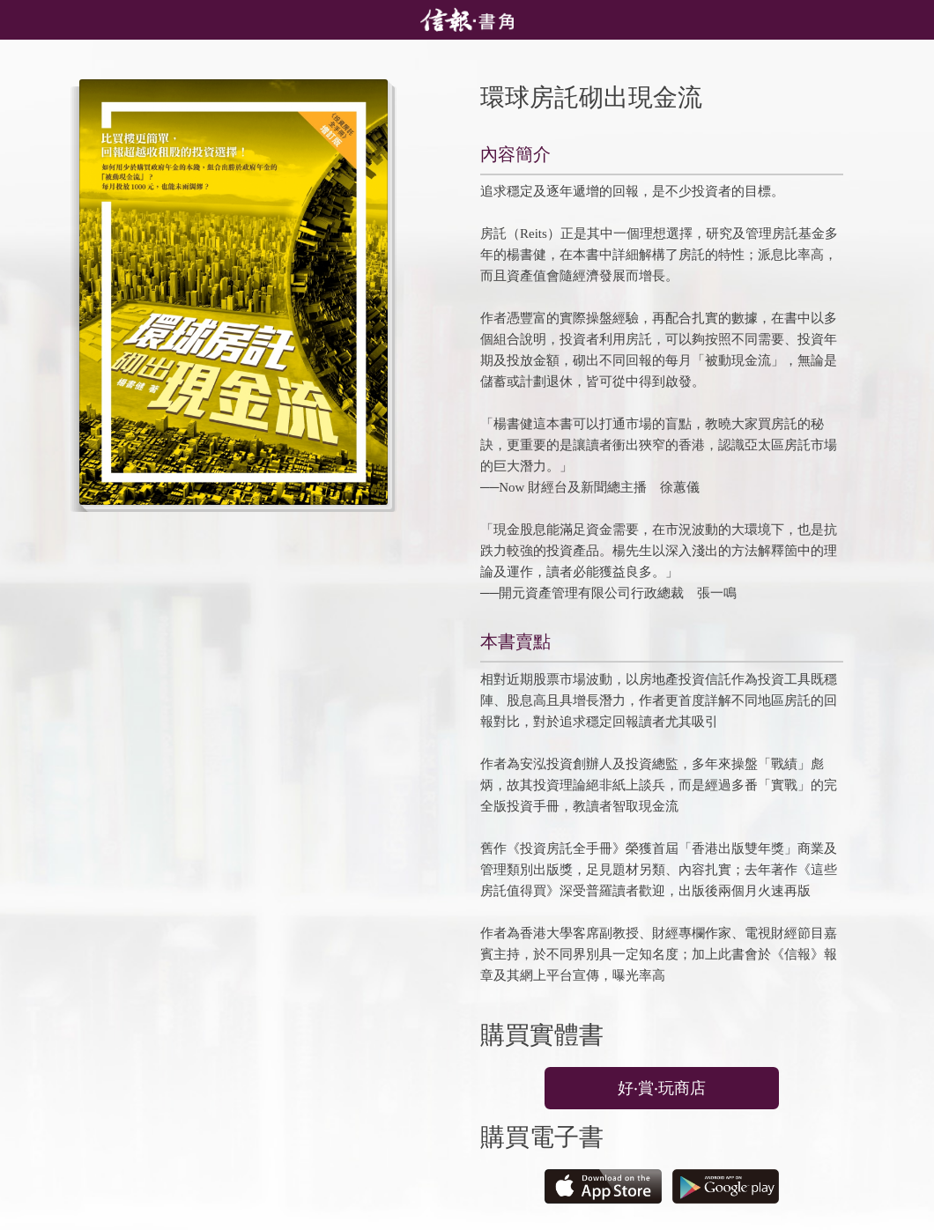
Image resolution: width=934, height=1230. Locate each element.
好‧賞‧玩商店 (662, 1088)
